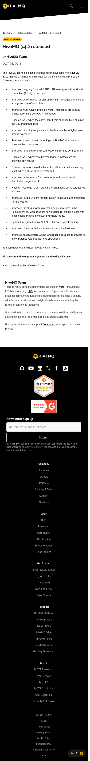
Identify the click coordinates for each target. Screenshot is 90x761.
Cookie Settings (43, 744)
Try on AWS (43, 582)
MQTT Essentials (44, 669)
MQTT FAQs (44, 675)
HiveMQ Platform (44, 613)
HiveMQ (48, 715)
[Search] (71, 6)
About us (44, 470)
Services (44, 502)
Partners (44, 483)
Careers (44, 476)
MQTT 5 (43, 682)
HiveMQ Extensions (44, 651)
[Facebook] (56, 368)
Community (43, 532)
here (54, 247)
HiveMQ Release (12, 39)
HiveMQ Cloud (44, 619)
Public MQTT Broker (43, 701)
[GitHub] (22, 368)
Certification (44, 539)
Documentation (44, 545)
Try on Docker (44, 576)
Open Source (44, 595)
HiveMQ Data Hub (44, 645)
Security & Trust (44, 489)
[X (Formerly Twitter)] (48, 368)
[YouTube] (31, 368)
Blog (43, 520)
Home (7, 33)
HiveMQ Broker (43, 625)
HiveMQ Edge (43, 632)
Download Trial (43, 588)
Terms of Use (43, 726)
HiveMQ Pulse (44, 638)
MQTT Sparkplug (44, 688)
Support (43, 495)
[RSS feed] (65, 368)
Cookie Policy (43, 738)
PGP (44, 755)
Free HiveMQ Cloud (44, 569)
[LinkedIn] (40, 368)
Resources (44, 526)
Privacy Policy (35, 447)
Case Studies (43, 551)
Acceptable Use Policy (44, 749)
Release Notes (25, 33)
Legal (44, 721)
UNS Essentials (43, 694)
